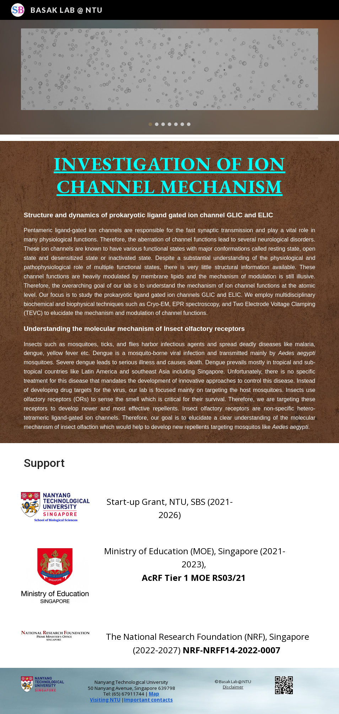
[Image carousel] (169, 77)
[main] (169, 292)
